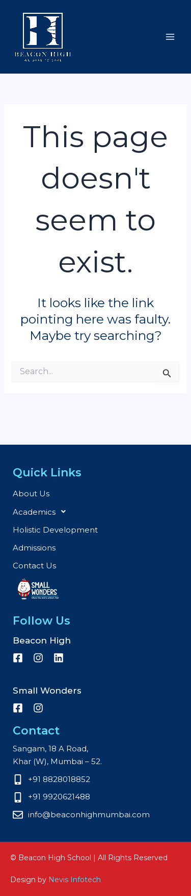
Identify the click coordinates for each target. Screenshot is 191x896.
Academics (42, 511)
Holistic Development (55, 530)
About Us (31, 493)
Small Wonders (38, 589)
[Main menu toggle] (170, 37)
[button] (95, 511)
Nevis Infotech (74, 879)
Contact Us (34, 565)
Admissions (34, 548)
